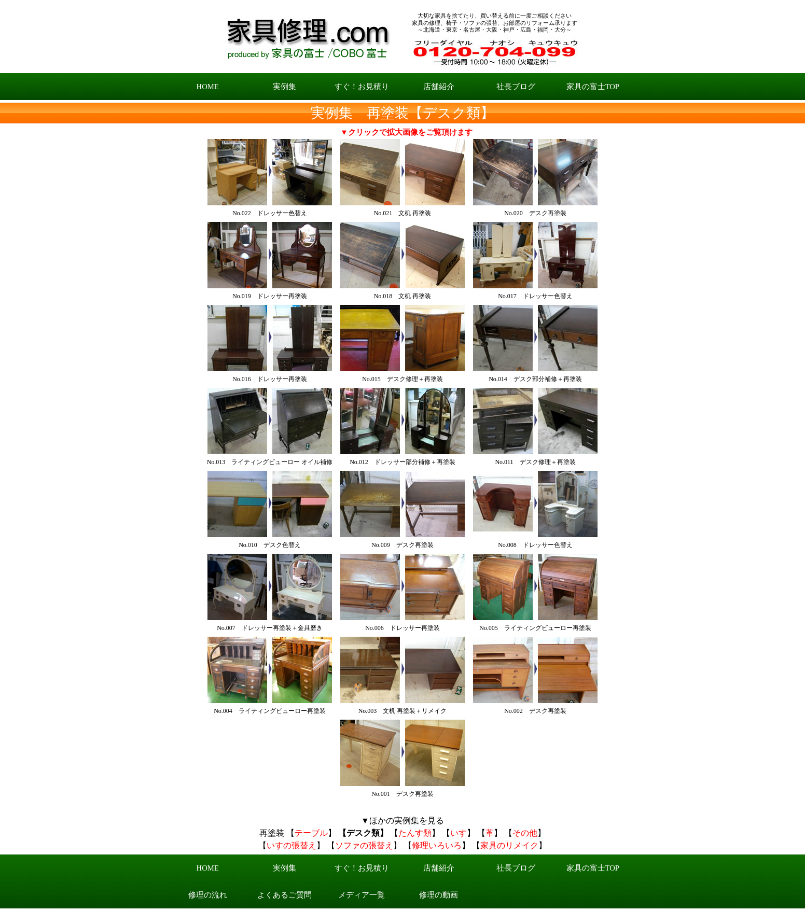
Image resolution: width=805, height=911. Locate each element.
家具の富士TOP (592, 86)
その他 (524, 833)
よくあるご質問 (284, 895)
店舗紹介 (438, 86)
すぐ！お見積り (362, 86)
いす (458, 833)
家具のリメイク (509, 845)
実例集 (284, 86)
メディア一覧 (361, 895)
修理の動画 (438, 895)
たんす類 (415, 833)
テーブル (311, 833)
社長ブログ (515, 86)
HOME (208, 86)
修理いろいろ (437, 845)
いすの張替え (291, 845)
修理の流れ (207, 895)
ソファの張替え (364, 845)
